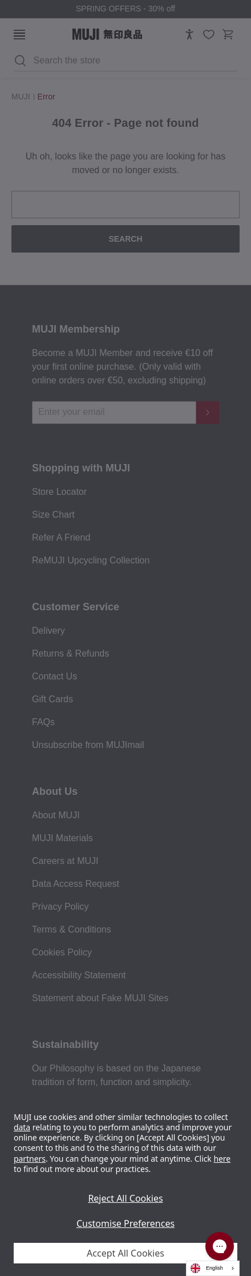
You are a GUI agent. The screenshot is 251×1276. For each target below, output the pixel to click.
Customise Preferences (125, 1223)
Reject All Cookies (125, 1198)
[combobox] (213, 1268)
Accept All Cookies (125, 1253)
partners (30, 1158)
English (207, 1268)
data (22, 1127)
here (221, 1158)
